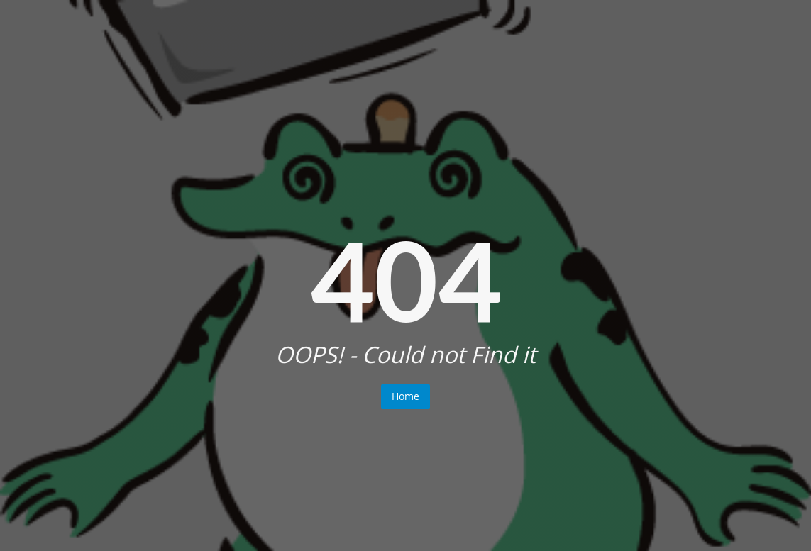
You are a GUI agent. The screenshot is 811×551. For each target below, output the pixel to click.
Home (405, 396)
